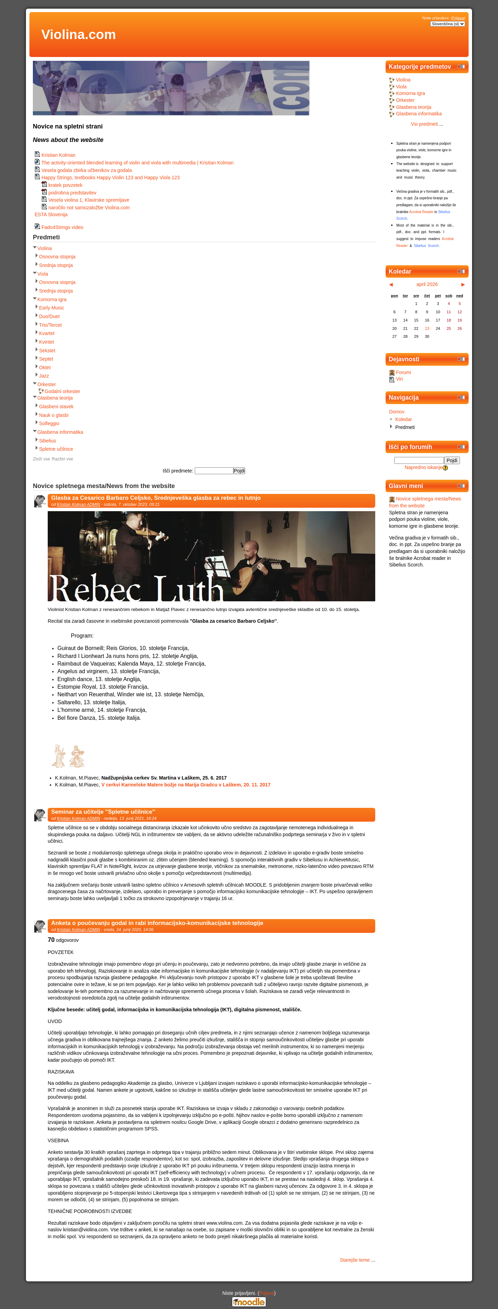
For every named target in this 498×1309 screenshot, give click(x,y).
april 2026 (427, 284)
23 (427, 328)
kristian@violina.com (85, 1229)
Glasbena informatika (60, 432)
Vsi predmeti (424, 124)
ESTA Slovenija (51, 214)
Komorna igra (51, 299)
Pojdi (452, 460)
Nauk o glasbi (53, 415)
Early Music (51, 307)
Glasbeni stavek (56, 406)
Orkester (46, 384)
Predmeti (405, 427)
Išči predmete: (179, 471)
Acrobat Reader (421, 212)
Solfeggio (49, 423)
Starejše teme (355, 1260)
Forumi (400, 372)
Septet (46, 359)
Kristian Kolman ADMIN (78, 504)
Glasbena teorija (55, 398)
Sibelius (47, 440)
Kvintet (46, 342)
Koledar (403, 419)
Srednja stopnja (56, 265)
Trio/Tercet (50, 325)
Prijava (458, 18)
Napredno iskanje (423, 467)
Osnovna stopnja (57, 256)
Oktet (45, 367)
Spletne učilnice (56, 449)
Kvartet (46, 333)
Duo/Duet (49, 316)
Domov (396, 411)
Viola (42, 274)
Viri (396, 379)
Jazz (44, 376)
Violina (44, 248)
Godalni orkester (62, 391)
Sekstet (47, 350)
